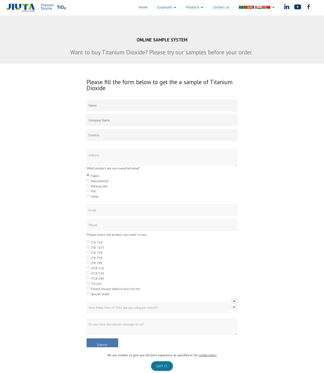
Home (143, 7)
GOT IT (162, 366)
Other (95, 198)
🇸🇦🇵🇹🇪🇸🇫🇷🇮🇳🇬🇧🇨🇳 (254, 7)
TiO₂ (61, 7)
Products (192, 7)
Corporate (164, 7)
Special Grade (100, 295)
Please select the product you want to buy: (117, 236)
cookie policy (207, 355)
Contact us (221, 7)
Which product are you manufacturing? (113, 170)
